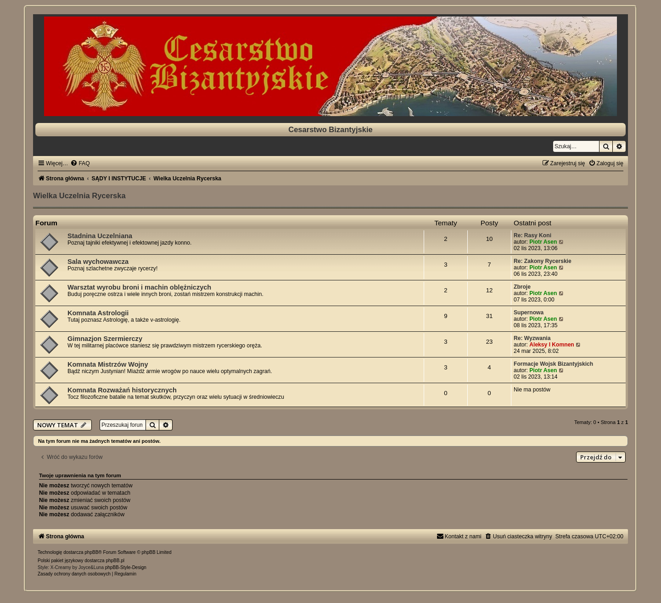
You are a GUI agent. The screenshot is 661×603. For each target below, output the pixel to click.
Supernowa (528, 312)
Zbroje (522, 287)
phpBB (91, 552)
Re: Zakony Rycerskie (542, 261)
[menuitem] (80, 163)
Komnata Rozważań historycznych (122, 390)
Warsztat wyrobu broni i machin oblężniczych (139, 287)
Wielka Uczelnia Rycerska (79, 195)
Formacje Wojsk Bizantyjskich (553, 364)
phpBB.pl (115, 560)
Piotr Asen (543, 242)
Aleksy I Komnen (551, 344)
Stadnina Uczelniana (99, 236)
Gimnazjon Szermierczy (104, 338)
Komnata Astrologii (98, 313)
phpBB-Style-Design (125, 567)
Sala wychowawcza (98, 261)
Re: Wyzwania (532, 338)
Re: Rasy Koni (532, 235)
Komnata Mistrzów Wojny (107, 364)
